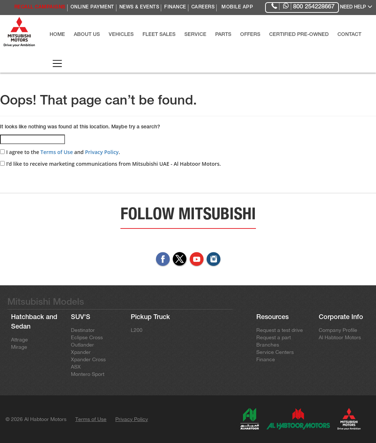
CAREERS (203, 7)
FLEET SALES (159, 34)
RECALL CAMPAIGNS (39, 7)
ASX (76, 367)
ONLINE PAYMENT (92, 7)
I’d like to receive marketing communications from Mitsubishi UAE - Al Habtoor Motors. (110, 163)
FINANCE (175, 7)
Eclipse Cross (87, 337)
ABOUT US (87, 34)
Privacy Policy (102, 152)
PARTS (223, 34)
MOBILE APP (237, 7)
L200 (136, 330)
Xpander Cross (88, 359)
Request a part (273, 337)
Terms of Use (56, 152)
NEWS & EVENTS (139, 7)
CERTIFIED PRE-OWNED (299, 34)
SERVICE (195, 34)
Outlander (82, 345)
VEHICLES (121, 34)
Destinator (83, 330)
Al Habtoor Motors (340, 337)
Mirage (19, 347)
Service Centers (275, 352)
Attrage (19, 340)
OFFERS (250, 34)
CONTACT (349, 34)
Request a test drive (279, 330)
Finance (265, 359)
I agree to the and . (60, 152)
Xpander (81, 352)
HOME (57, 34)
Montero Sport (87, 374)
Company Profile (338, 330)
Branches (267, 345)
